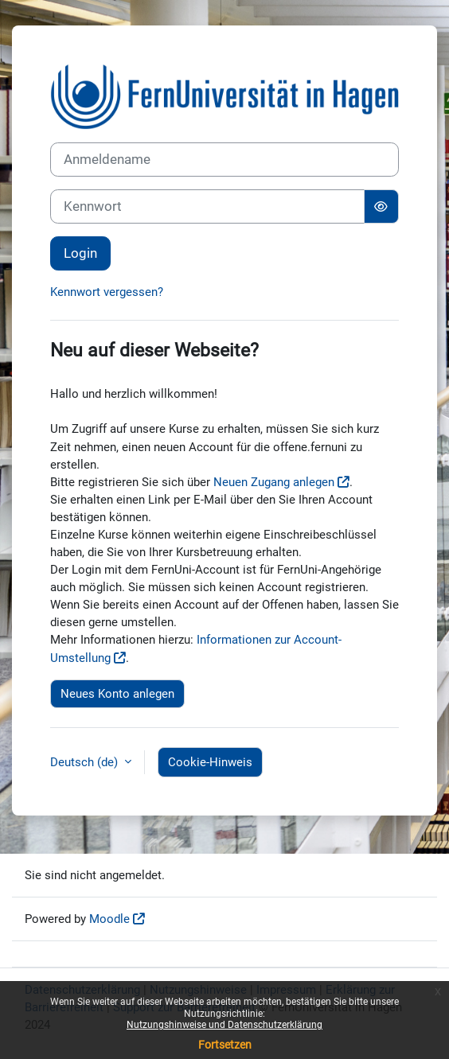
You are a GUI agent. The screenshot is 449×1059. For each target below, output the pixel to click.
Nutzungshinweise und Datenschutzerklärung (224, 1024)
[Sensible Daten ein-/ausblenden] (381, 206)
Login (80, 253)
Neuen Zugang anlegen (273, 482)
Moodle (109, 919)
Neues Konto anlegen (117, 694)
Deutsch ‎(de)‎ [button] (85, 762)
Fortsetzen (225, 1044)
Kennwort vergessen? (106, 292)
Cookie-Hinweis (210, 762)
